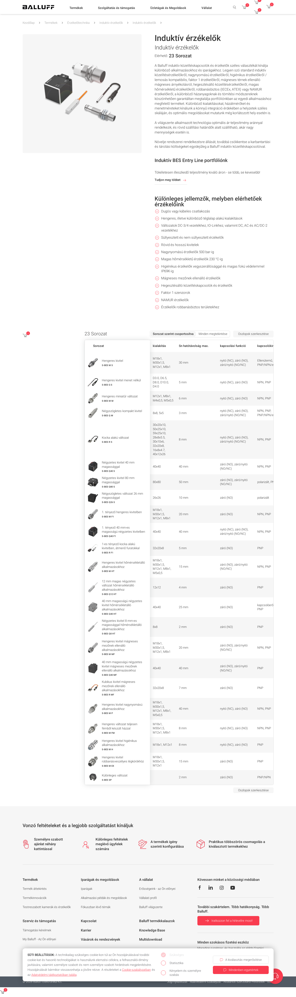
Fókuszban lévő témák (95, 907)
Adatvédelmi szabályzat (205, 982)
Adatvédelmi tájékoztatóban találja (54, 975)
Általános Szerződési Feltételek (244, 982)
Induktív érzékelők (111, 23)
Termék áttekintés (35, 889)
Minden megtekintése (213, 334)
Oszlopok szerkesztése (253, 334)
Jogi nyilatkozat (177, 982)
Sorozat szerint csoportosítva (173, 334)
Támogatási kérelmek (37, 930)
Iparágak (86, 889)
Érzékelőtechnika (78, 23)
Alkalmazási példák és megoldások (104, 898)
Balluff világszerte (151, 907)
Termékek (50, 23)
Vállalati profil (148, 898)
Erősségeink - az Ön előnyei (157, 889)
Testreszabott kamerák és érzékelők (47, 907)
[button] (76, 8)
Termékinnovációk (34, 898)
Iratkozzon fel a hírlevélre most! (228, 921)
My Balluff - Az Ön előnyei (39, 939)
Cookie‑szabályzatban (136, 970)
